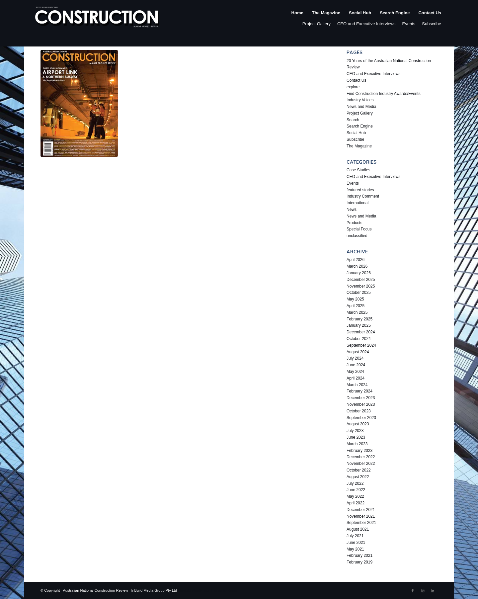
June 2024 (356, 365)
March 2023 (357, 444)
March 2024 (357, 385)
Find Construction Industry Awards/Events (384, 93)
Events (409, 23)
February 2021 (359, 555)
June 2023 (356, 437)
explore (353, 87)
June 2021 (356, 542)
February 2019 (359, 562)
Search (353, 120)
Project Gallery (316, 23)
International (357, 203)
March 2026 (357, 266)
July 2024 (355, 358)
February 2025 (359, 319)
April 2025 (355, 305)
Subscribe (431, 23)
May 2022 (355, 496)
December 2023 (361, 397)
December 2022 (361, 457)
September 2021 (361, 522)
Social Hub (356, 132)
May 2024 (355, 371)
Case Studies (358, 170)
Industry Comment (363, 196)
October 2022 (359, 470)
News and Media (361, 106)
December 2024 (361, 332)
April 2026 (355, 259)
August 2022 (358, 476)
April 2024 (355, 378)
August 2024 (358, 352)
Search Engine (360, 126)
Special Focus (359, 229)
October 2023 (359, 411)
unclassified (357, 235)
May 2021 (355, 549)
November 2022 (361, 463)
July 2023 (355, 430)
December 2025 (361, 279)
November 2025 (361, 286)
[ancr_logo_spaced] (98, 19)
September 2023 (361, 417)
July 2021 (355, 536)
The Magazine (359, 146)
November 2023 (361, 404)
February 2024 (359, 391)
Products (354, 222)
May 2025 (355, 299)
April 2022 (355, 503)
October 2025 (359, 292)
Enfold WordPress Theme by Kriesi (208, 590)
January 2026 (359, 273)
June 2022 (356, 489)
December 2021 (361, 509)
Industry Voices (360, 100)
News (352, 209)
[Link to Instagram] (423, 591)
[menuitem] (297, 19)
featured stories (360, 190)
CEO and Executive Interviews (366, 23)
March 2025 (357, 312)
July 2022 (355, 483)
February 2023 (359, 450)
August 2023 (358, 424)
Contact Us (356, 80)
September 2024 (361, 345)
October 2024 (359, 338)
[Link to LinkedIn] (433, 591)
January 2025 (359, 325)
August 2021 (358, 529)
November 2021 (361, 516)
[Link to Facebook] (413, 591)
